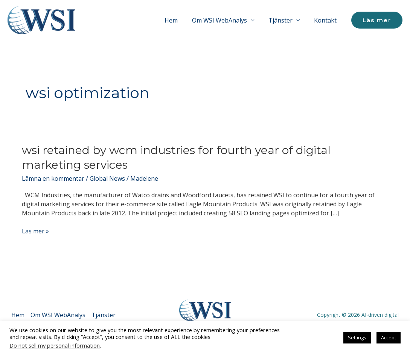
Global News (107, 178)
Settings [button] (357, 337)
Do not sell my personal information (54, 345)
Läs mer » (35, 231)
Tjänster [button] (283, 20)
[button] (376, 20)
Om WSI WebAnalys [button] (224, 20)
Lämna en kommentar (53, 178)
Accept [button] (388, 337)
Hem (178, 20)
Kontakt (326, 20)
